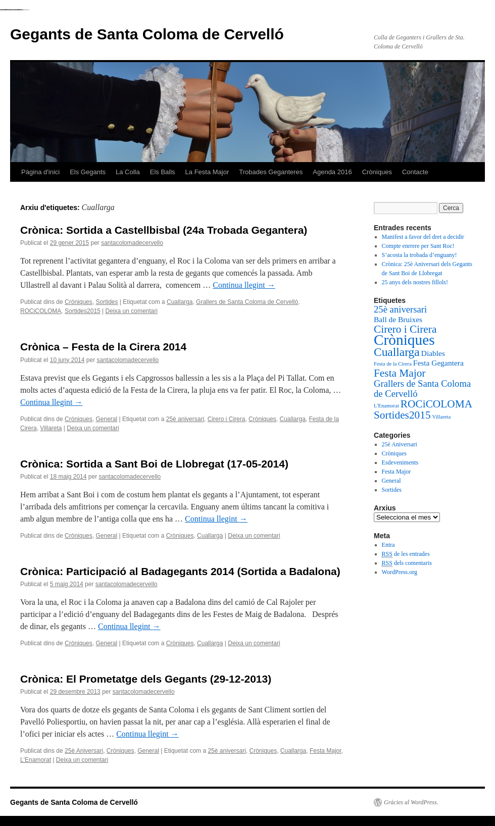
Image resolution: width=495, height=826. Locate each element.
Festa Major (325, 750)
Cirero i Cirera (226, 419)
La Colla (128, 172)
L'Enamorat (35, 759)
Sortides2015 (83, 311)
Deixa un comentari (132, 311)
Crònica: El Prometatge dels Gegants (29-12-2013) (145, 679)
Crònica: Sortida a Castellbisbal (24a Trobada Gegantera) (163, 230)
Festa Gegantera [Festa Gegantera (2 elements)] (438, 362)
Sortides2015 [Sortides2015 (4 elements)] (402, 415)
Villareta (51, 428)
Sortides (106, 301)
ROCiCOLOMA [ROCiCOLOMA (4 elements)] (436, 404)
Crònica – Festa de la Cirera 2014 (103, 346)
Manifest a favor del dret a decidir (423, 236)
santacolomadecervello (132, 242)
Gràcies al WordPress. (411, 802)
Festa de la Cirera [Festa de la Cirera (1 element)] (393, 364)
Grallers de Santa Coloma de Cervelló (247, 301)
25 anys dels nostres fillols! (415, 282)
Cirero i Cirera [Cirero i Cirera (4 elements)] (405, 329)
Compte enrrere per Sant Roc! (418, 245)
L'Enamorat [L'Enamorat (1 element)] (386, 405)
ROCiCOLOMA (40, 311)
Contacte (415, 172)
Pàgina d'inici (40, 172)
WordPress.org (399, 572)
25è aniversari (185, 419)
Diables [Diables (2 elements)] (433, 353)
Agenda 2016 (332, 172)
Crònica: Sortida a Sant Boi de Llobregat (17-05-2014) (154, 464)
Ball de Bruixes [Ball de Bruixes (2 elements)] (398, 319)
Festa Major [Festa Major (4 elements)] (399, 373)
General (106, 419)
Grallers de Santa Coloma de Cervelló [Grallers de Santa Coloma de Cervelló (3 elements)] (422, 388)
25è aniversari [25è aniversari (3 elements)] (400, 309)
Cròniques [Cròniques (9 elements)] (404, 340)
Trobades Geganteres (271, 172)
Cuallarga (179, 301)
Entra (388, 544)
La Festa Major (207, 172)
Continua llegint (244, 285)
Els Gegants (88, 172)
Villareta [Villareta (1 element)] (441, 417)
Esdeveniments (400, 462)
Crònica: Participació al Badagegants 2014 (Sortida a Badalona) (180, 571)
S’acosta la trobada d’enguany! (419, 255)
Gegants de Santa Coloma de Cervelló (147, 34)
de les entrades (406, 554)
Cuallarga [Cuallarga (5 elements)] (397, 351)
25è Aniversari (84, 750)
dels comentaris (407, 563)
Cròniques (377, 172)
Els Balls (162, 172)
